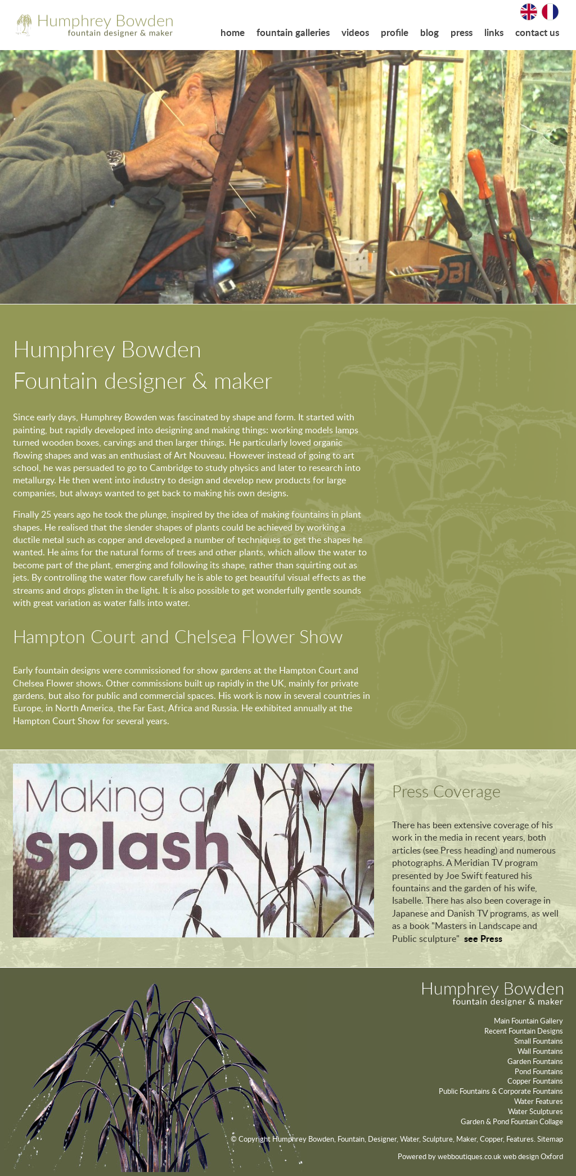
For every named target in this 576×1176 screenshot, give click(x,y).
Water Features (538, 1101)
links (493, 32)
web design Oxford (533, 1156)
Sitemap (550, 1139)
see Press (483, 938)
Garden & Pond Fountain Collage (512, 1121)
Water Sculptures (535, 1111)
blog (429, 32)
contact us (537, 32)
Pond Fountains (539, 1071)
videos (355, 32)
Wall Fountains (540, 1051)
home (232, 32)
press (461, 32)
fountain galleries (293, 32)
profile (394, 32)
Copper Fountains (535, 1081)
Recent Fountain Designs (523, 1031)
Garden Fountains (535, 1061)
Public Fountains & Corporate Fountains (501, 1091)
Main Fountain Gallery (528, 1021)
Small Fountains (538, 1041)
